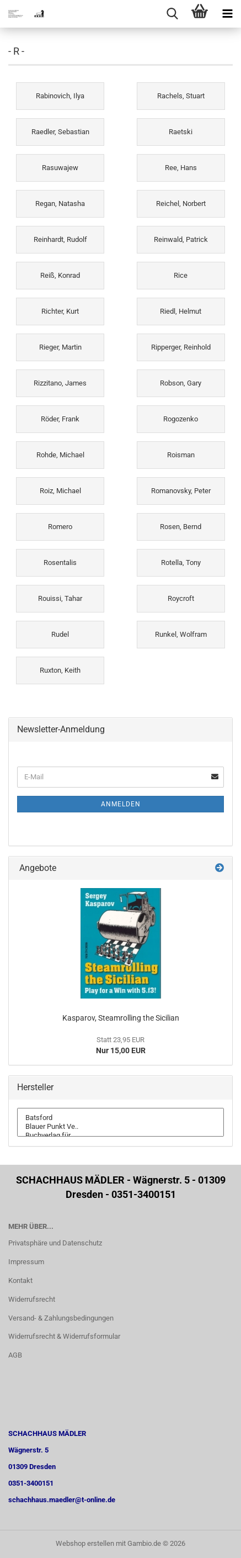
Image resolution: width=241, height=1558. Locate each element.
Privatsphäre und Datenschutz (55, 1243)
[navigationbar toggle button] (227, 14)
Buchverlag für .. (120, 1135)
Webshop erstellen (85, 1543)
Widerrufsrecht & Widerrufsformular (64, 1336)
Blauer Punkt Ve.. (120, 1126)
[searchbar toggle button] (172, 14)
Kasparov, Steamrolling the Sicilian (120, 1017)
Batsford (120, 1117)
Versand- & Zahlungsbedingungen (61, 1318)
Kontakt (20, 1280)
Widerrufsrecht (31, 1299)
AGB (15, 1355)
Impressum (26, 1262)
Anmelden (121, 804)
